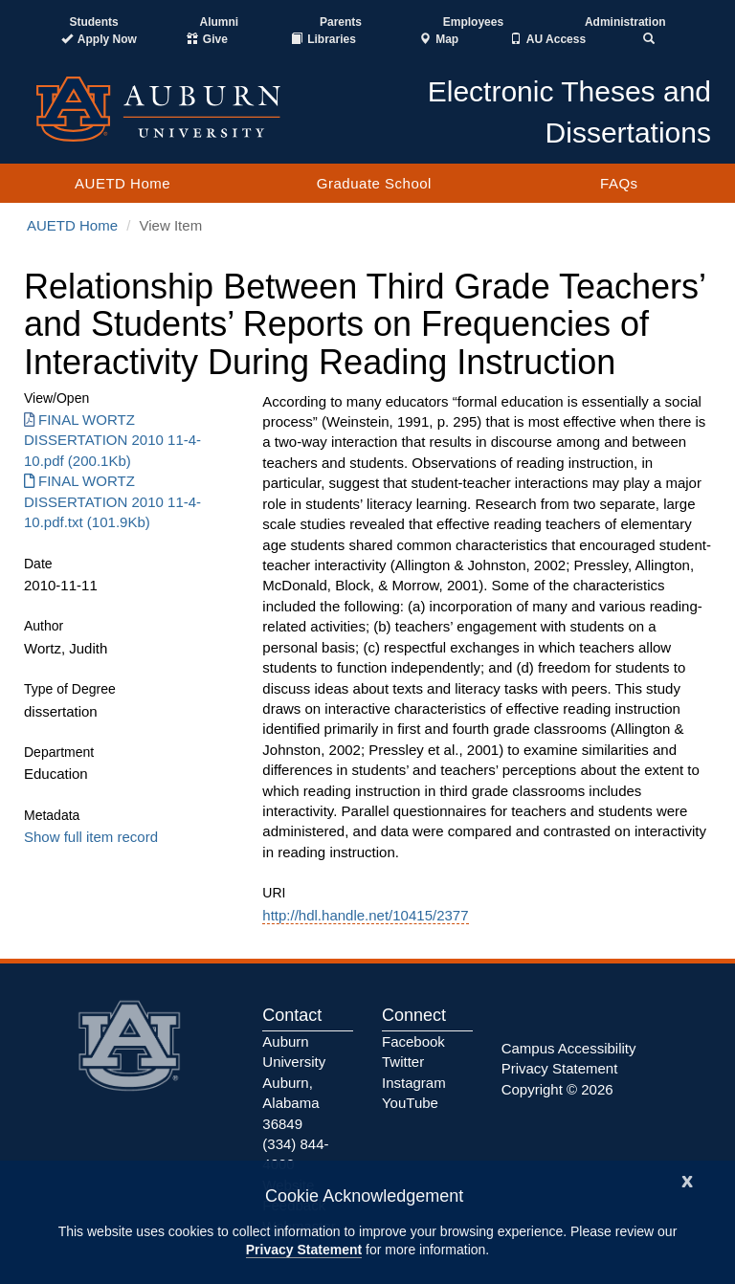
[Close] (687, 1179)
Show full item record (91, 837)
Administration (625, 22)
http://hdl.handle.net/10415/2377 (365, 915)
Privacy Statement (304, 1249)
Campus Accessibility (568, 1048)
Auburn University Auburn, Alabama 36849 (293, 1082)
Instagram (414, 1082)
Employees (473, 22)
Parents (341, 22)
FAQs (619, 183)
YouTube (410, 1103)
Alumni (219, 22)
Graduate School (374, 183)
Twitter (403, 1061)
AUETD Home (122, 183)
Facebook (413, 1041)
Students (93, 22)
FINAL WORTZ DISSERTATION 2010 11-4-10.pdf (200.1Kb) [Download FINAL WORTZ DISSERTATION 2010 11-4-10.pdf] (112, 440)
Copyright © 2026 (557, 1089)
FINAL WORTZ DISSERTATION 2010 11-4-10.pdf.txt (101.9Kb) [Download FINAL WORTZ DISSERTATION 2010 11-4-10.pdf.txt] (112, 501)
